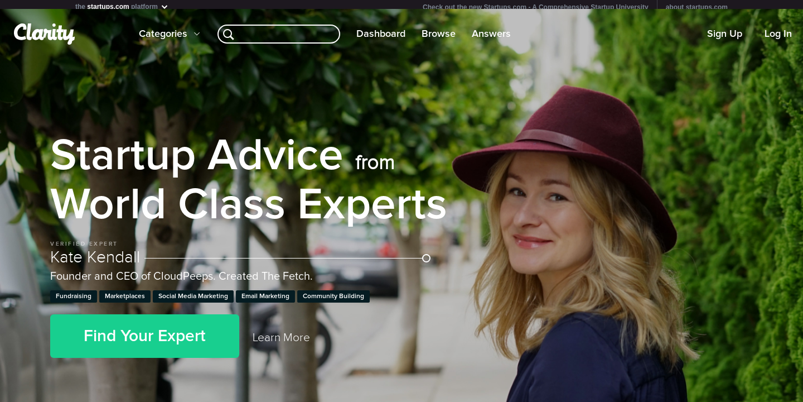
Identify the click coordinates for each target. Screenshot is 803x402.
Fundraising (73, 301)
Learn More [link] (281, 342)
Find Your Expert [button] (145, 340)
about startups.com (697, 7)
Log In (778, 39)
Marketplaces (125, 301)
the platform (122, 6)
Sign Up (724, 39)
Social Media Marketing (193, 301)
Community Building (333, 301)
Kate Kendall (240, 262)
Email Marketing (265, 301)
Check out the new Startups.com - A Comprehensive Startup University (536, 7)
